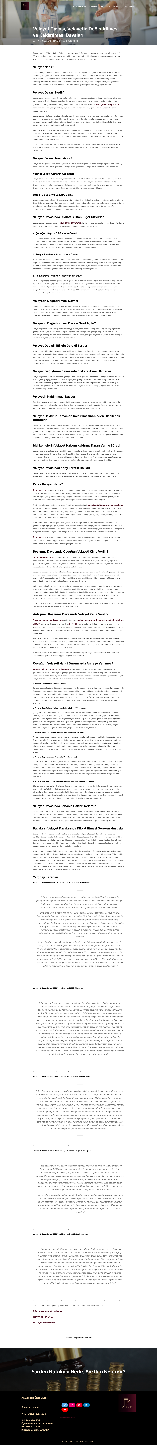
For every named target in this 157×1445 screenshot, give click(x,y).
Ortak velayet (39, 537)
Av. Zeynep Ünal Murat (49, 41)
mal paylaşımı (83, 620)
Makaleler (93, 6)
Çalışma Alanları (79, 6)
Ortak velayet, (40, 490)
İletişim (116, 6)
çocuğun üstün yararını (107, 104)
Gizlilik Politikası (67, 1417)
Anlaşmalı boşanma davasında (48, 620)
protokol (73, 624)
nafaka (118, 620)
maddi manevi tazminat (102, 620)
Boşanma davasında (43, 557)
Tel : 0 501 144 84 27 (43, 1317)
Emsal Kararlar (128, 6)
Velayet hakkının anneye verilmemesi (51, 669)
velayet (37, 624)
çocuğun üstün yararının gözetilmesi (105, 505)
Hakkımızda (105, 6)
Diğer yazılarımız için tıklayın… (47, 1311)
